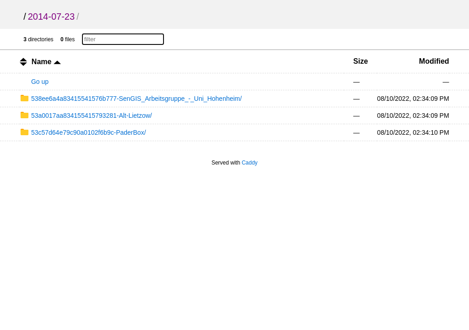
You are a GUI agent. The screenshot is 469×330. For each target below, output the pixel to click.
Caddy (250, 163)
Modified (434, 61)
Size (360, 61)
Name (46, 62)
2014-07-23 (51, 16)
